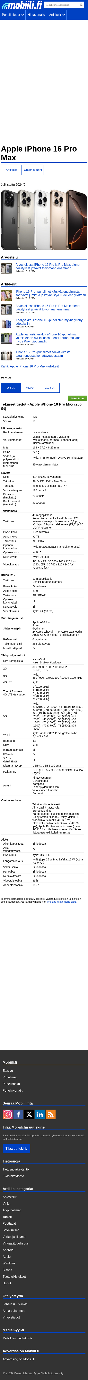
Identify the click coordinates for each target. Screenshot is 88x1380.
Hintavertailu (36, 14)
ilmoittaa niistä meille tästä (61, 901)
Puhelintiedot (13, 14)
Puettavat (9, 1223)
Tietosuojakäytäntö (16, 1169)
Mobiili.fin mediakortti (17, 1338)
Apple (7, 1256)
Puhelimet (10, 1077)
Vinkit (6, 1203)
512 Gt (30, 387)
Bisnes (7, 1270)
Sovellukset (11, 1230)
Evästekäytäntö (13, 1176)
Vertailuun (77, 398)
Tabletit (8, 1217)
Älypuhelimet (12, 1210)
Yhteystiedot (11, 1317)
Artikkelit (57, 14)
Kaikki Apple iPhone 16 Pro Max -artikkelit (30, 366)
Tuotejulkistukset (14, 1276)
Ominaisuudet (33, 169)
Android (8, 1250)
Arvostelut (10, 1197)
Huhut (7, 1283)
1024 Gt (49, 387)
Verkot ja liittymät (14, 1236)
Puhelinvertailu (13, 1090)
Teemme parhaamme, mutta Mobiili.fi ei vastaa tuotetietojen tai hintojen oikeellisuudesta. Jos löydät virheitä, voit (41, 900)
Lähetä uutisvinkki (15, 1304)
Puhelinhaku (11, 1084)
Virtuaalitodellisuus (16, 1243)
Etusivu (8, 1070)
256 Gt (10, 387)
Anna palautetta (14, 1310)
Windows (9, 1263)
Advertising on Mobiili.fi (19, 1359)
